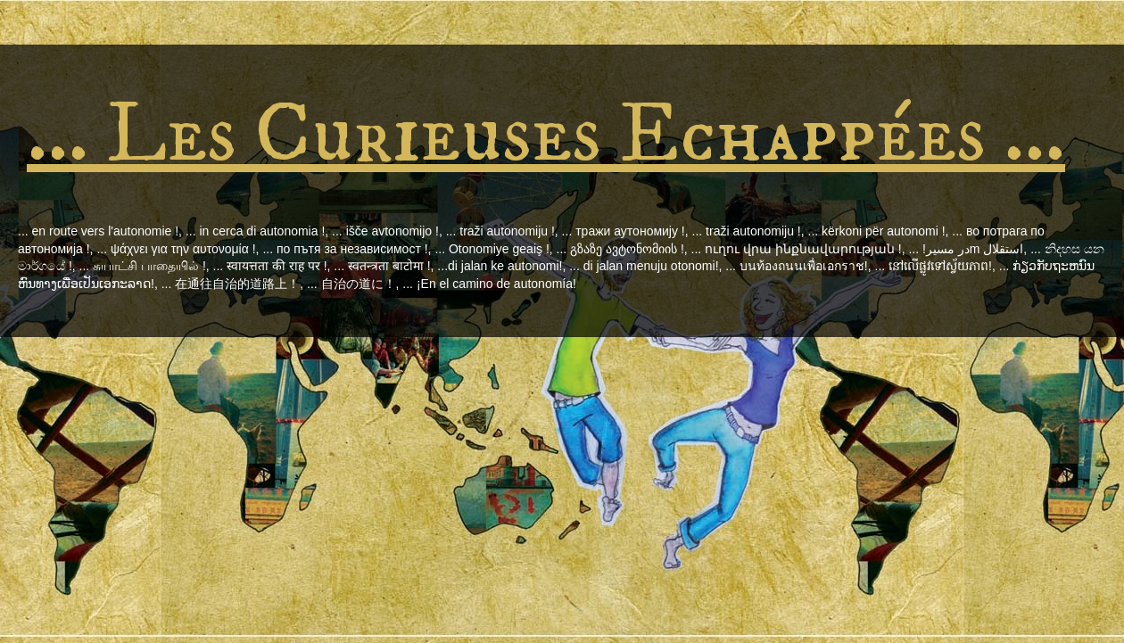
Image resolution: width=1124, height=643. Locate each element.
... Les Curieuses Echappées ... (546, 135)
